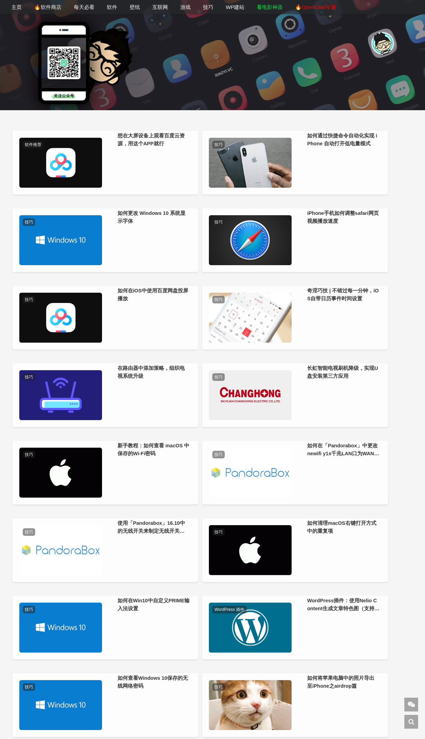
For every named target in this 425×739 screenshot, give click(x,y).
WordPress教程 (192, 719)
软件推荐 (34, 144)
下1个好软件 (150, 719)
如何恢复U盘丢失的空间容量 (55, 597)
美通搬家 (312, 719)
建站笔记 (230, 719)
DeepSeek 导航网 (108, 719)
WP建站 (235, 7)
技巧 (208, 7)
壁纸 (135, 7)
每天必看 (84, 7)
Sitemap (360, 719)
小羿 (177, 711)
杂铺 (250, 719)
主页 (16, 7)
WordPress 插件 (143, 443)
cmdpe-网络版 (279, 719)
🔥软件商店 (47, 7)
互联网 (160, 7)
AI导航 (335, 719)
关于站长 (200, 711)
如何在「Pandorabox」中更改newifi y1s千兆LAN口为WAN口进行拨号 (163, 406)
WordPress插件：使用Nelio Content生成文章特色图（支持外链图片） (163, 505)
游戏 (185, 7)
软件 (112, 7)
